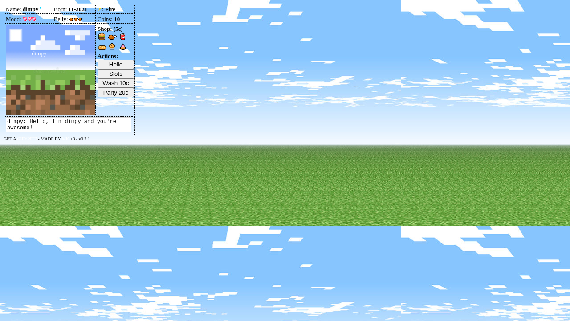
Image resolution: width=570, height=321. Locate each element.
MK (65, 138)
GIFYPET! (27, 138)
